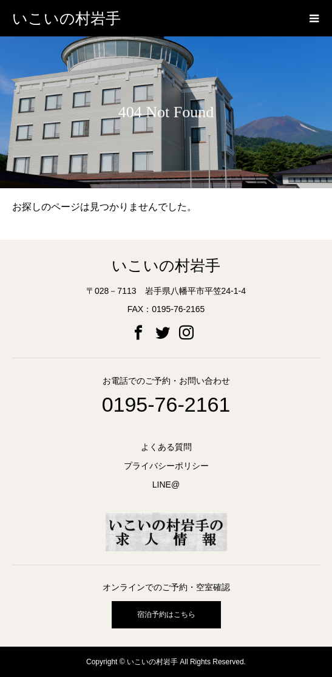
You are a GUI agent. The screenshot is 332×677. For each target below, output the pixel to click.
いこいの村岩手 (66, 18)
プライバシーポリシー (166, 466)
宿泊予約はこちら (166, 614)
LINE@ (166, 484)
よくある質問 (166, 447)
